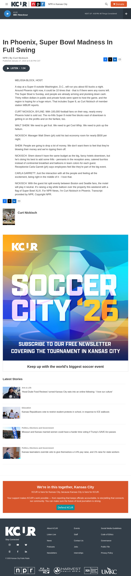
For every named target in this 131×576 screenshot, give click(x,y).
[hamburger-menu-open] (6, 4)
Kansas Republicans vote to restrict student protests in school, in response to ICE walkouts (65, 412)
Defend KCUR (65, 507)
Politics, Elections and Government (38, 428)
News (49, 541)
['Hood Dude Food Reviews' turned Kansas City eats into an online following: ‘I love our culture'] (11, 393)
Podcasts (51, 547)
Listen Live (51, 535)
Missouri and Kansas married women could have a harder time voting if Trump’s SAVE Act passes (69, 432)
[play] (7, 13)
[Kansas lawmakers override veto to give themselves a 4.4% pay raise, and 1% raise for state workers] (11, 453)
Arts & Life (26, 388)
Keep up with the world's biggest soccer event (65, 367)
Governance (106, 541)
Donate (120, 4)
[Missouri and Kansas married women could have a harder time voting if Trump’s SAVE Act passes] (11, 433)
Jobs (76, 547)
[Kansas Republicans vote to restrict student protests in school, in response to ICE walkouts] (11, 413)
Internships (78, 553)
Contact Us (78, 541)
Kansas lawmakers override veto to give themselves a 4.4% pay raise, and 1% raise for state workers (70, 452)
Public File (105, 547)
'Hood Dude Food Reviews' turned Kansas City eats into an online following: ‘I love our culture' (67, 392)
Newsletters (52, 553)
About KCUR (52, 528)
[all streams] (127, 13)
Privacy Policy (107, 553)
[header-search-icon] (106, 4)
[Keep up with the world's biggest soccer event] (65, 298)
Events (77, 528)
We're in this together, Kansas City (65, 487)
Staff (76, 535)
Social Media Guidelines (111, 528)
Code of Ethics (107, 535)
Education (26, 408)
